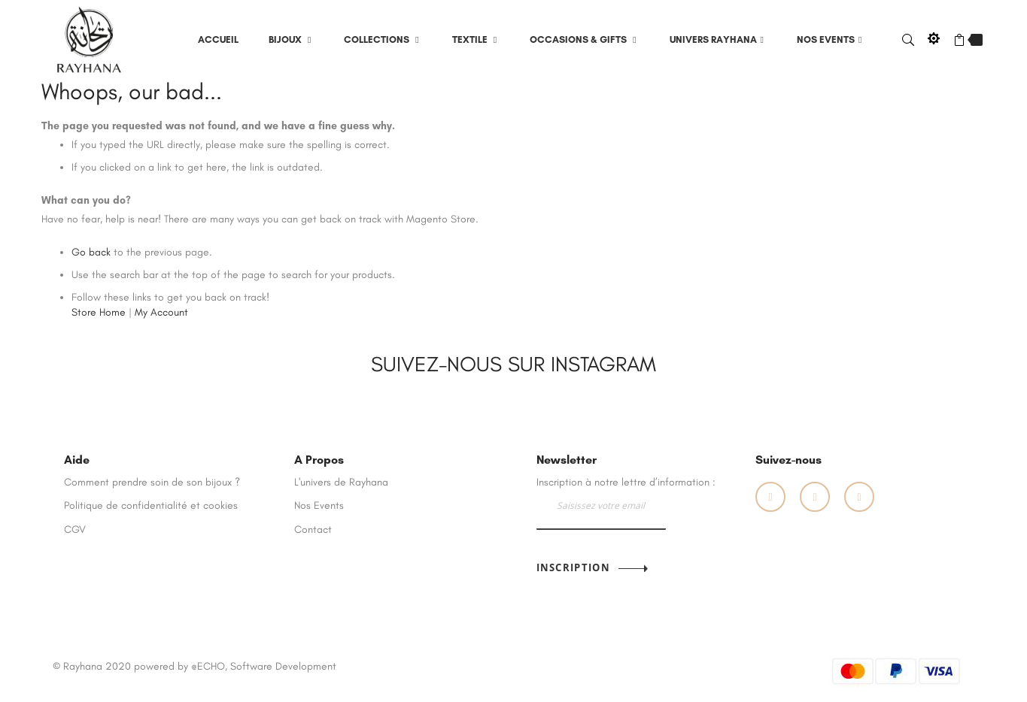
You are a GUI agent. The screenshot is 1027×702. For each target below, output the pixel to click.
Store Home (98, 312)
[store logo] (89, 38)
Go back (91, 252)
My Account (161, 312)
